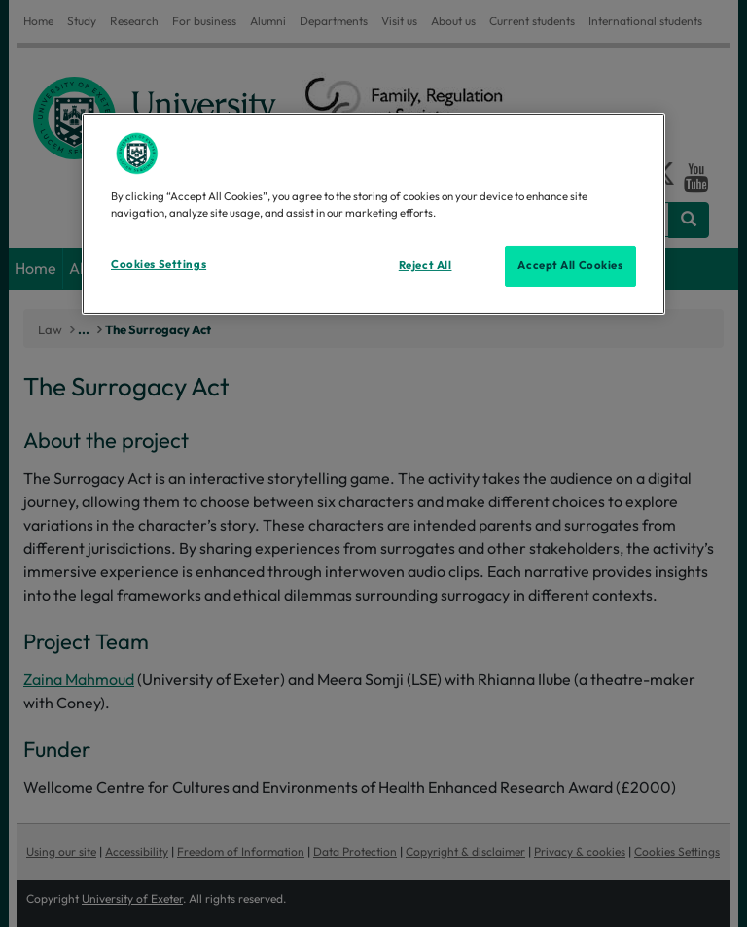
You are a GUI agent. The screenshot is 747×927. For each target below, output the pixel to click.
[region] (373, 214)
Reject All (425, 265)
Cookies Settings (158, 264)
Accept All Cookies (569, 265)
